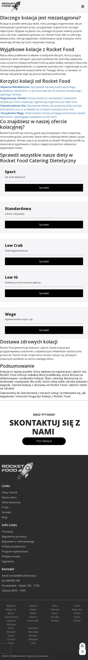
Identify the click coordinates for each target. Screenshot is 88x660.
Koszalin (55, 616)
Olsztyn (77, 613)
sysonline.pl (43, 656)
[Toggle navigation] (82, 6)
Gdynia (33, 609)
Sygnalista (8, 561)
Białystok (11, 605)
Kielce (55, 613)
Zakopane (33, 639)
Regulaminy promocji (14, 536)
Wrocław (33, 635)
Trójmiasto (33, 628)
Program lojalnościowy (15, 551)
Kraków (55, 620)
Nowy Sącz (77, 609)
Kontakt (6, 512)
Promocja (7, 531)
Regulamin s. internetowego (18, 541)
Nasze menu (9, 497)
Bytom (11, 613)
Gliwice (33, 613)
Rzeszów (11, 631)
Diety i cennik (9, 492)
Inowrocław (33, 620)
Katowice (55, 609)
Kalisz (55, 605)
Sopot (11, 635)
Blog (4, 517)
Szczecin (11, 639)
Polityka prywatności (14, 546)
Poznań (77, 620)
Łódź (33, 643)
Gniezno (33, 616)
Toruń (11, 643)
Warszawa (33, 631)
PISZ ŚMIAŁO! (44, 441)
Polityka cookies (11, 556)
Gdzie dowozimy (11, 502)
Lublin (77, 605)
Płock (11, 628)
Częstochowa (11, 616)
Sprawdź (44, 187)
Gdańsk (33, 605)
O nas (5, 507)
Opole (77, 616)
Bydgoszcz (11, 609)
